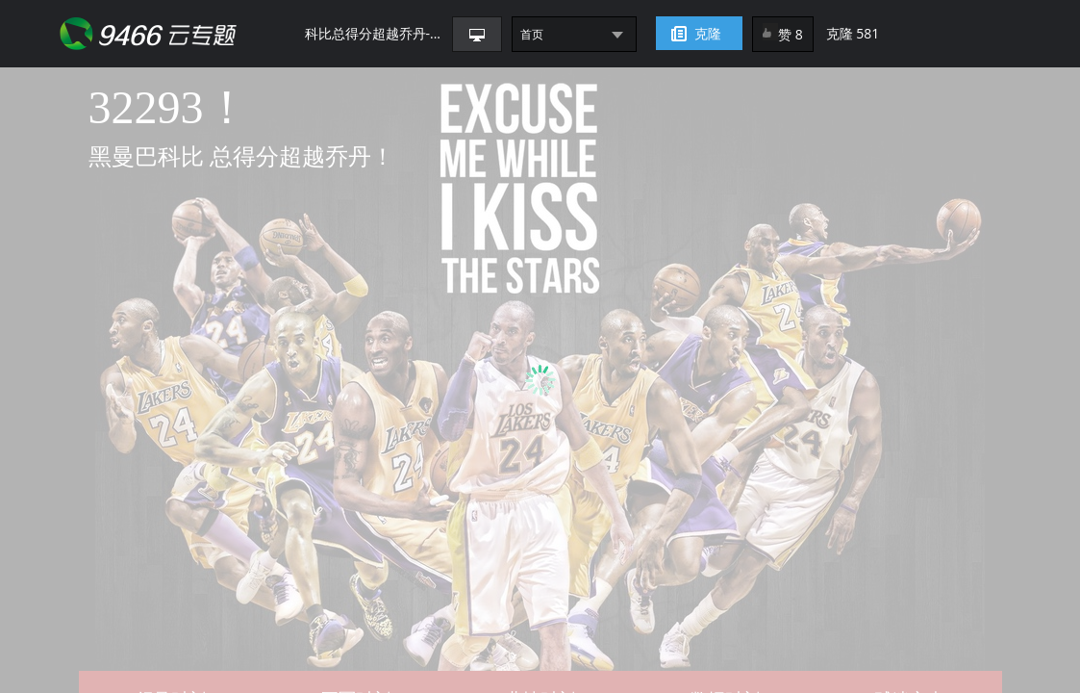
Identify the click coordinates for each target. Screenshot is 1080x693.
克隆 (707, 33)
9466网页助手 (182, 34)
